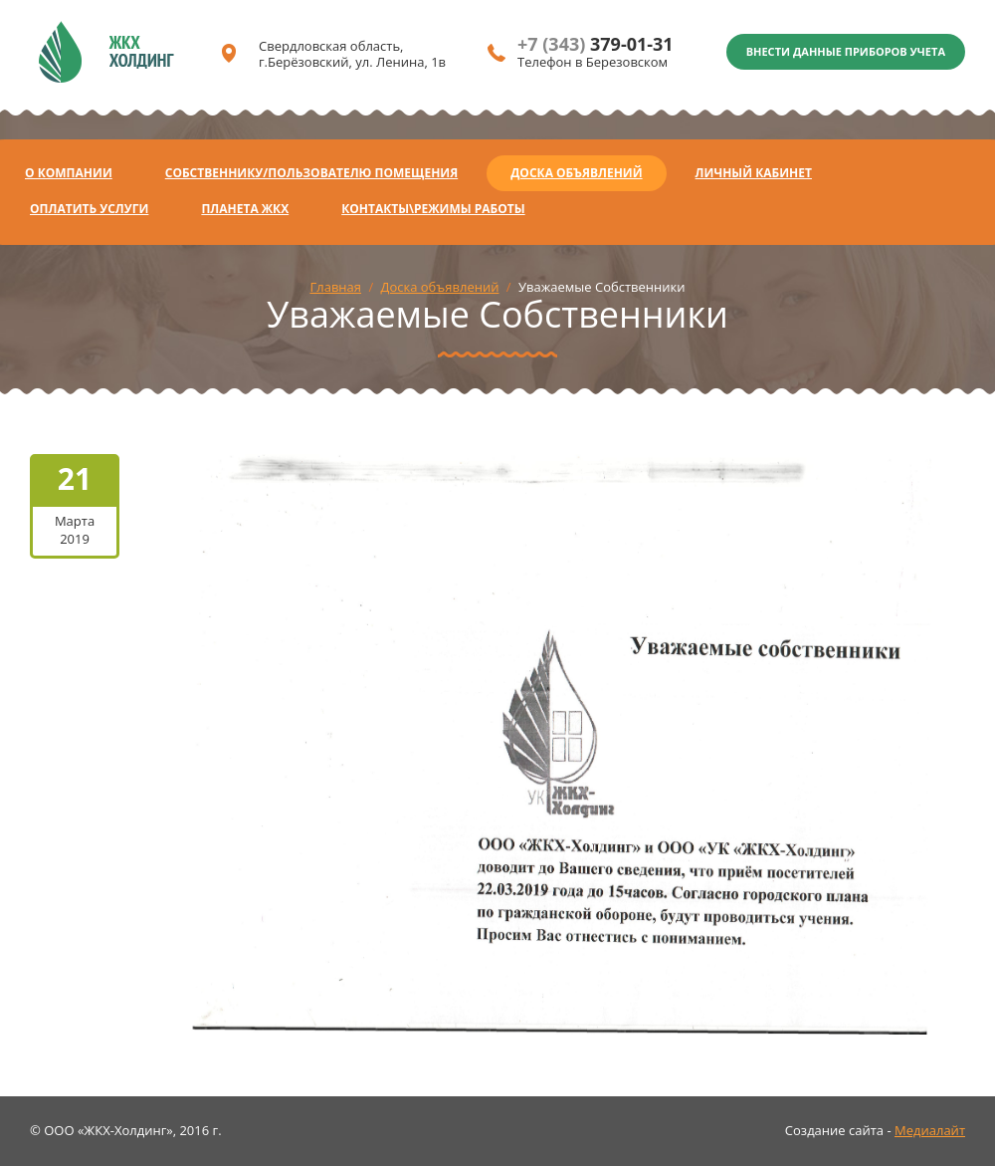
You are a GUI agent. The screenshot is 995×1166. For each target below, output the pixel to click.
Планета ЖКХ (245, 208)
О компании (68, 172)
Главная (335, 287)
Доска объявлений (576, 172)
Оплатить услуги (89, 208)
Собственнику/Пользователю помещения (311, 172)
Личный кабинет (754, 172)
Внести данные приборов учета (845, 51)
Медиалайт (930, 1130)
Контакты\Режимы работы (432, 208)
